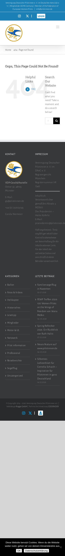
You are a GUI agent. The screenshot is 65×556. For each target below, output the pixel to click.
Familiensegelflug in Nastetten (46, 286)
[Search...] (49, 121)
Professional (13, 353)
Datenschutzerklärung (36, 550)
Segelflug (12, 368)
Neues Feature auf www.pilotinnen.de (47, 346)
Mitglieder (13, 322)
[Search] (56, 121)
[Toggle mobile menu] (58, 27)
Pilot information (16, 345)
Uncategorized (15, 375)
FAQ (33, 89)
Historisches (13, 307)
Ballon (10, 284)
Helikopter (13, 300)
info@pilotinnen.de (44, 9)
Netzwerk (12, 338)
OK (19, 550)
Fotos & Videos (15, 292)
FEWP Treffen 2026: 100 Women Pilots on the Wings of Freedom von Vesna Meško (47, 307)
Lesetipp (11, 315)
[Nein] (60, 547)
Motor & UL (13, 330)
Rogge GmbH (21, 406)
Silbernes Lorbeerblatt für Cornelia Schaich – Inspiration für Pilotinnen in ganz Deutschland (47, 369)
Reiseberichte (14, 360)
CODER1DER (53, 406)
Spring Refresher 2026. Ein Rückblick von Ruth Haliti (47, 330)
